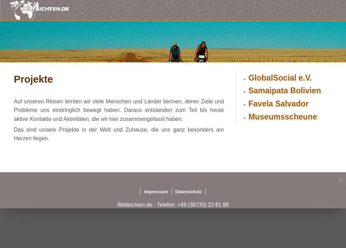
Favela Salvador (278, 103)
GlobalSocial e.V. (280, 77)
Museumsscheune (282, 116)
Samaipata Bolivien (284, 90)
